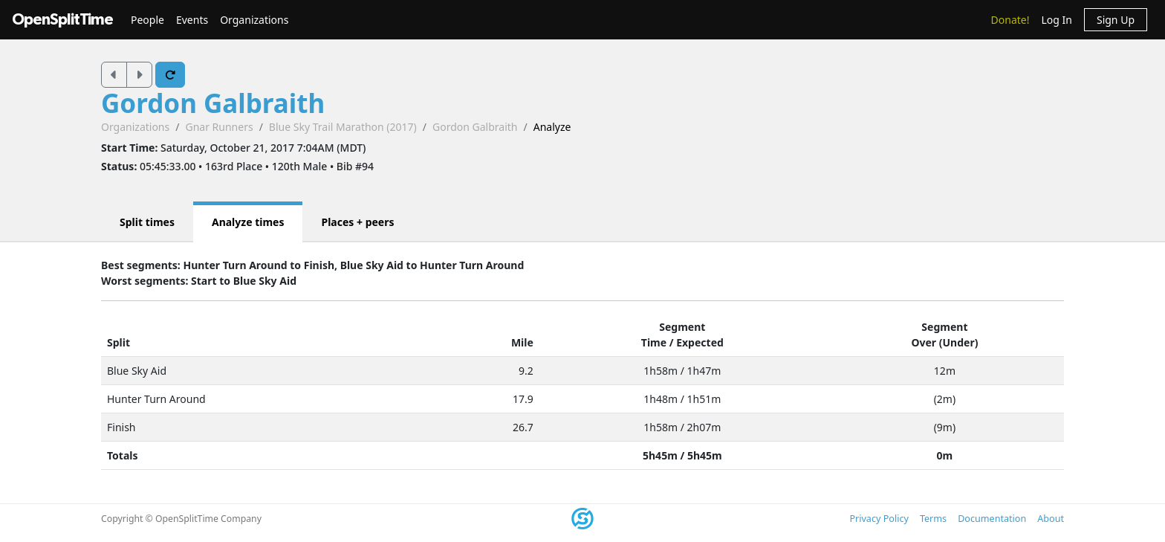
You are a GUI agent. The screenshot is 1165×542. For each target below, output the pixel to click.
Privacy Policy (878, 518)
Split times (147, 222)
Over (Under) (944, 342)
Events (192, 20)
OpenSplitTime (62, 20)
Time (653, 342)
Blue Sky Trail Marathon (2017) (343, 127)
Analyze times (248, 222)
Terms (933, 518)
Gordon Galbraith (213, 103)
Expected (700, 342)
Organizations (254, 20)
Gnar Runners (219, 127)
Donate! (1010, 20)
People (147, 20)
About (1050, 518)
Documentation (992, 518)
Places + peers (357, 222)
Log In (1056, 20)
